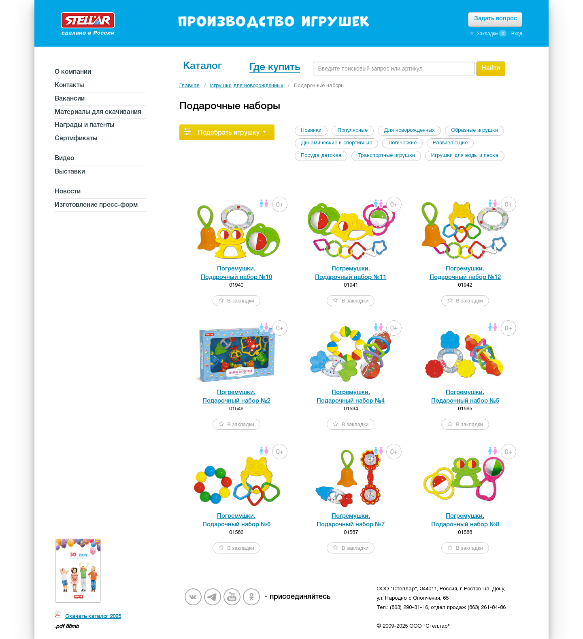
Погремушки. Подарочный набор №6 (236, 520)
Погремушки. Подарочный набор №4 (351, 397)
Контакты (69, 85)
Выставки (70, 172)
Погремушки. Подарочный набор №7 (351, 520)
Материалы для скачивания (98, 112)
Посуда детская (321, 155)
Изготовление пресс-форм (96, 205)
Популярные (353, 130)
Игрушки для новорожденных (246, 86)
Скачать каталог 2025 (93, 616)
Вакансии (70, 99)
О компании (73, 72)
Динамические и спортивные (336, 143)
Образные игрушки (474, 130)
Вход (516, 33)
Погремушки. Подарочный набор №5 (465, 397)
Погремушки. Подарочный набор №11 (350, 273)
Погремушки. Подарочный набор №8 (465, 520)
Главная (189, 86)
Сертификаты (76, 139)
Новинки (311, 130)
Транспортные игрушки (386, 155)
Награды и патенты (85, 125)
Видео (64, 158)
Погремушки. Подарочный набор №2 (236, 397)
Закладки (487, 33)
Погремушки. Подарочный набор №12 (465, 273)
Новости (68, 192)
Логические (402, 143)
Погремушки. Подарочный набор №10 (236, 273)
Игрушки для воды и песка (464, 155)
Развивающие (450, 143)
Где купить (274, 67)
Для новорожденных (409, 130)
